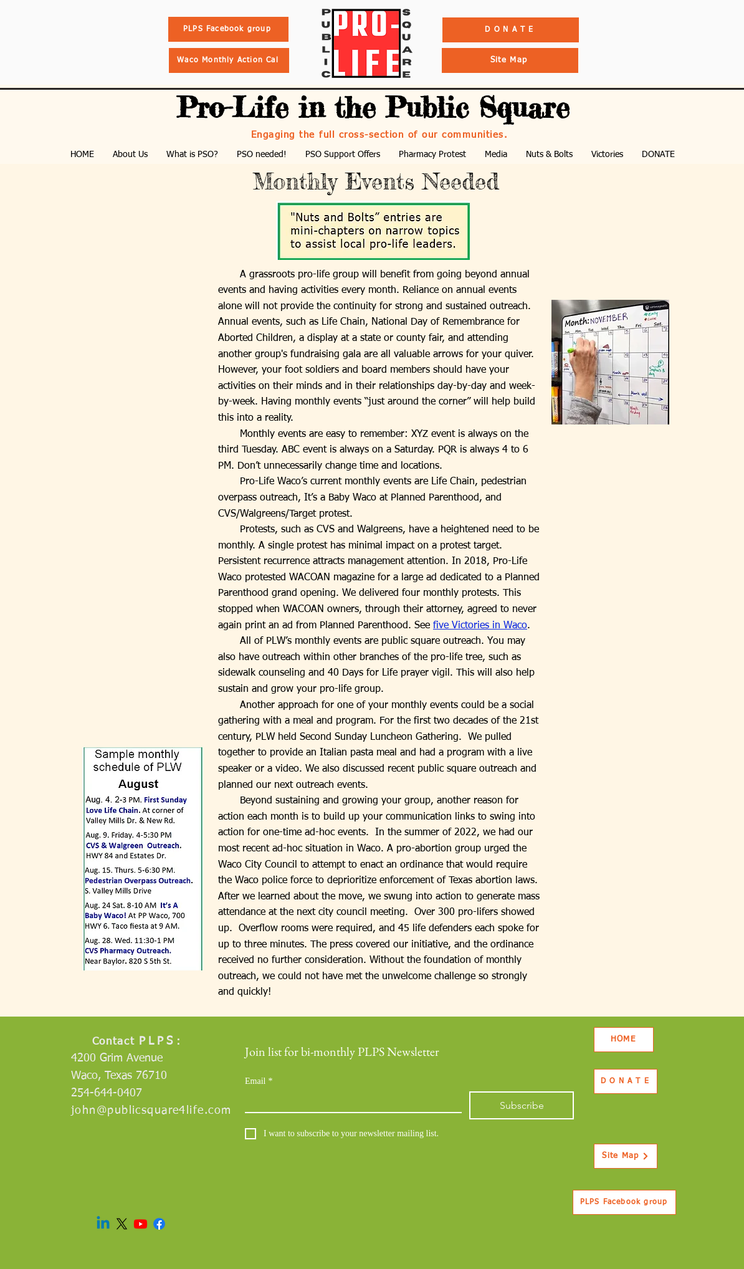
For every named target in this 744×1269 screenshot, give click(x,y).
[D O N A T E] (510, 29)
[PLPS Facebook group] (228, 29)
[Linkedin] (103, 1224)
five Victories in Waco (480, 626)
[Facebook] (159, 1224)
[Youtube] (140, 1224)
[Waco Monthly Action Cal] (229, 60)
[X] (122, 1224)
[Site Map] (510, 60)
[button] (130, 155)
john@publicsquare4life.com (151, 1110)
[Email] (349, 1101)
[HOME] (624, 1039)
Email (258, 1081)
